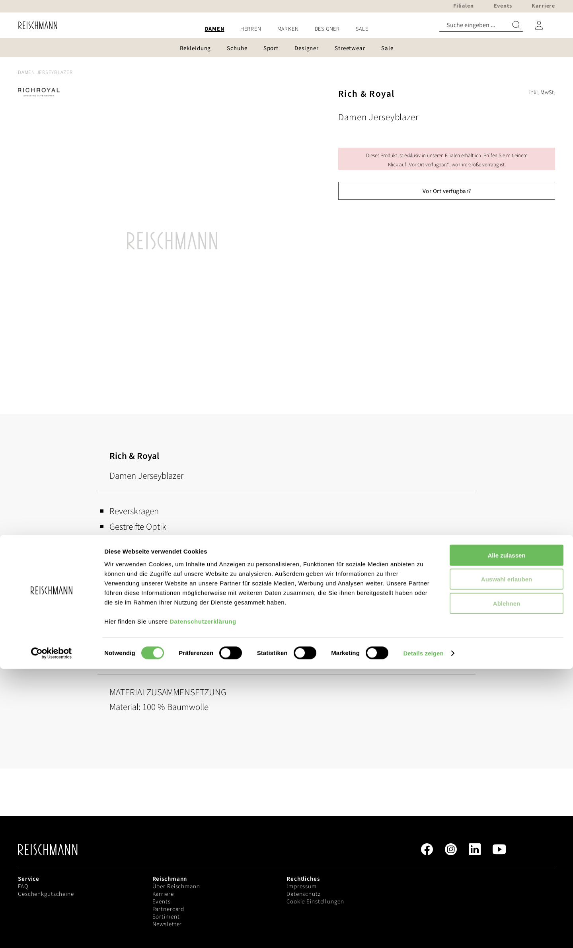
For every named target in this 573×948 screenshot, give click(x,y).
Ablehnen (506, 882)
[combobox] (481, 25)
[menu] (286, 29)
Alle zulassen (506, 834)
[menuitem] (214, 29)
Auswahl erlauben (506, 858)
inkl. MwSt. (542, 92)
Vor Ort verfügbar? (447, 191)
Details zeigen (423, 932)
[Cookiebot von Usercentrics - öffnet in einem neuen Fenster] (51, 932)
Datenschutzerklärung (203, 900)
